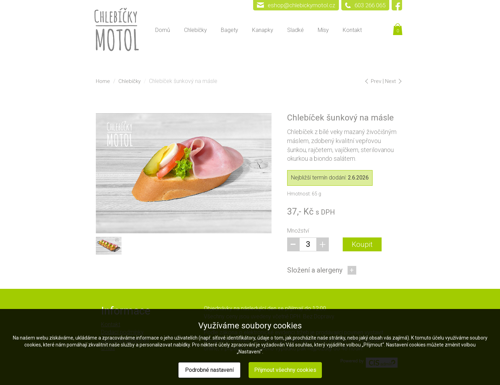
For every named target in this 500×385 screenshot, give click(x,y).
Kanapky (262, 30)
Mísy (323, 30)
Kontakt (352, 30)
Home (103, 81)
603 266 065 (370, 5)
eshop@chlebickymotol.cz (301, 5)
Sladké (295, 30)
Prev (374, 81)
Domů (162, 30)
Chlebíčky (195, 30)
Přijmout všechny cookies (285, 370)
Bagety (229, 30)
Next (393, 81)
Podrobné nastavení (209, 370)
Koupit (362, 244)
